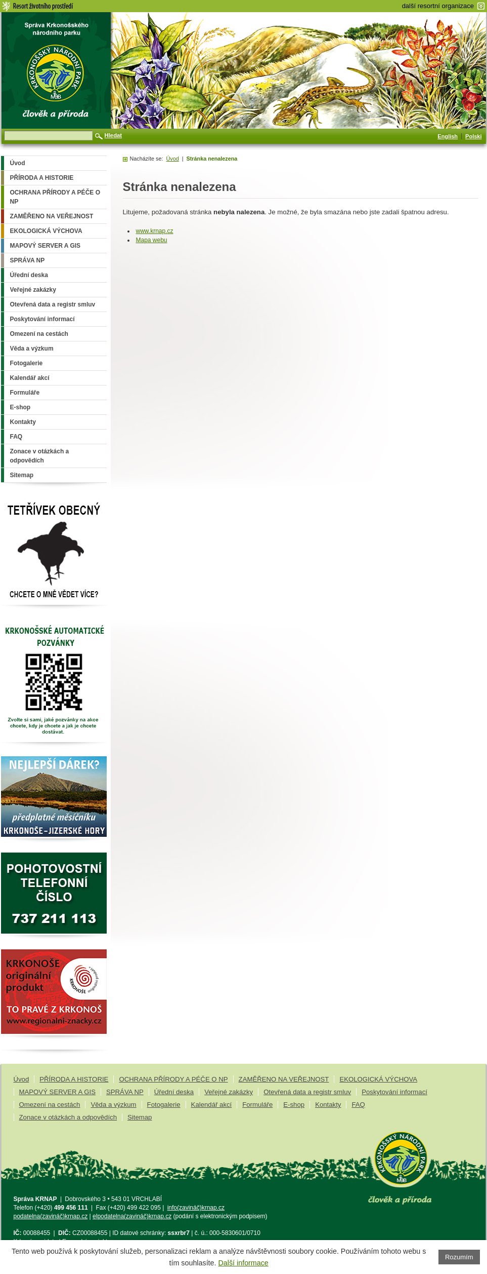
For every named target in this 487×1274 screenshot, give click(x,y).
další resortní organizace (438, 6)
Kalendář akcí (211, 1104)
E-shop (293, 1104)
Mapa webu (151, 240)
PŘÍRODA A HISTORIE (73, 1079)
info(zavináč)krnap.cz (196, 1207)
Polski (473, 136)
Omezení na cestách (49, 1104)
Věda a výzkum (113, 1104)
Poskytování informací (394, 1092)
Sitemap (139, 1117)
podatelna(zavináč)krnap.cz (51, 1216)
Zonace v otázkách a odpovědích (68, 1117)
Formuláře (257, 1104)
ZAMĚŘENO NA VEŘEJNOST (284, 1079)
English (447, 136)
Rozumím (459, 1257)
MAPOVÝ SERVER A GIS (57, 1092)
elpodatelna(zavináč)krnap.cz (132, 1216)
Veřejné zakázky (228, 1092)
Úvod (172, 159)
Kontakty (328, 1104)
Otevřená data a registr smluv (307, 1092)
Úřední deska (174, 1092)
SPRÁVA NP (125, 1092)
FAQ (358, 1104)
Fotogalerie (164, 1104)
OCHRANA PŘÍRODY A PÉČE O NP (173, 1079)
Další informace (243, 1263)
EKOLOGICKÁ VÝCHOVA (378, 1079)
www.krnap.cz (154, 231)
